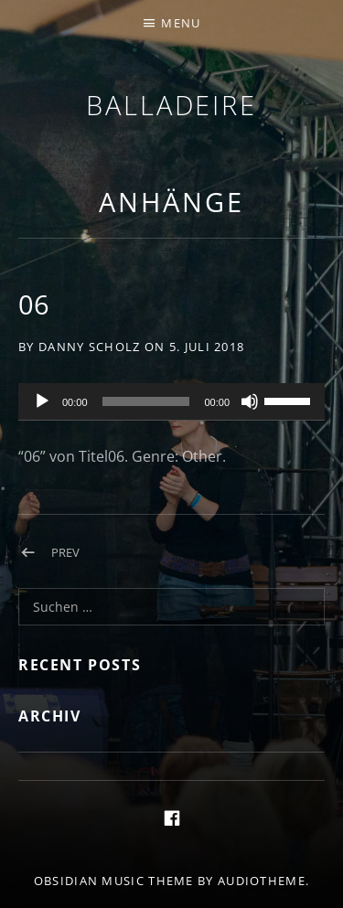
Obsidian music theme (114, 880)
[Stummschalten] (250, 401)
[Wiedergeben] (42, 401)
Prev (65, 552)
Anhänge (171, 201)
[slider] (146, 401)
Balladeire (171, 105)
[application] (171, 402)
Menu (180, 23)
